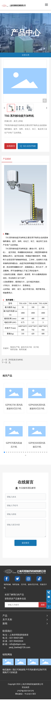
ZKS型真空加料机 (15, 360)
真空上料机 (18, 121)
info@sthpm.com (17, 644)
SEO (34, 694)
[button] (4, 452)
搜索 (43, 605)
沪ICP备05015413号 (25, 691)
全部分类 (25, 55)
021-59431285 (16, 638)
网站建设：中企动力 (23, 694)
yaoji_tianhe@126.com (19, 647)
